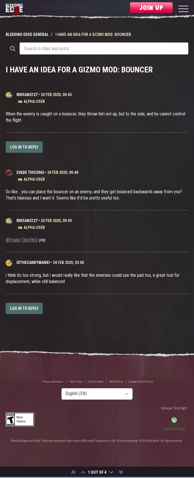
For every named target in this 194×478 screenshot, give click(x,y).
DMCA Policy (116, 381)
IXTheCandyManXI (33, 262)
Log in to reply (24, 147)
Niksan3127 (27, 94)
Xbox (174, 423)
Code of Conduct (96, 381)
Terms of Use (75, 381)
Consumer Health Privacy (141, 381)
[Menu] (183, 9)
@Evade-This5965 (22, 240)
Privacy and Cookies (53, 381)
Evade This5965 (30, 172)
